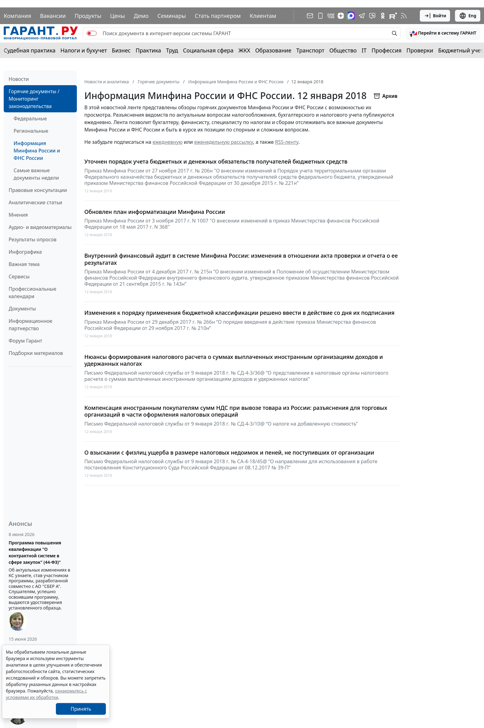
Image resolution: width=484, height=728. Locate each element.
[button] (443, 33)
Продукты (88, 15)
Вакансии (53, 15)
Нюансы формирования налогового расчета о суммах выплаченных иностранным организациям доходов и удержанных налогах (233, 360)
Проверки (420, 50)
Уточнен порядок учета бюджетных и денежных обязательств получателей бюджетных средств (215, 161)
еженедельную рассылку (223, 142)
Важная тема (24, 264)
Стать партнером (218, 15)
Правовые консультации (38, 190)
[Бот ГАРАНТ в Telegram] (372, 15)
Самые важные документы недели (36, 174)
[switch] (92, 33)
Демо (141, 15)
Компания (17, 15)
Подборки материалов (36, 353)
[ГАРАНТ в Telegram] (361, 15)
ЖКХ (244, 50)
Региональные (31, 130)
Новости (19, 79)
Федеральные (30, 118)
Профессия (387, 50)
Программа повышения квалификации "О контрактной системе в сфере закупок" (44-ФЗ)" (35, 552)
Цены (117, 15)
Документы (22, 308)
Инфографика (25, 251)
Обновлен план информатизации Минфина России (154, 211)
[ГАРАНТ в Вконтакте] (331, 15)
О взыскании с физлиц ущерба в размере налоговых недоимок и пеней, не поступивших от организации (229, 452)
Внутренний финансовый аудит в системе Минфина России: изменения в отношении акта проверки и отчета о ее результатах (241, 259)
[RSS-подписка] (403, 15)
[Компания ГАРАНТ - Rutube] (393, 15)
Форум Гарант (25, 340)
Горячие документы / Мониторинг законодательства (34, 99)
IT (364, 50)
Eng (467, 15)
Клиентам (263, 15)
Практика (148, 50)
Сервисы (19, 276)
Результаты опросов (32, 239)
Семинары (171, 15)
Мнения (18, 214)
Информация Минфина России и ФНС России (37, 150)
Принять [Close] (81, 708)
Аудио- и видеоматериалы (40, 227)
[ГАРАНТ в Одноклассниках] (382, 15)
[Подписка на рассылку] (310, 15)
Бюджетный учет (460, 50)
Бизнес (121, 50)
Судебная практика (30, 50)
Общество (343, 50)
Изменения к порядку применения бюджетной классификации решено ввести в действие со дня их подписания (239, 312)
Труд (172, 50)
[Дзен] (341, 16)
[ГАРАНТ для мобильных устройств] (320, 15)
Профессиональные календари (32, 292)
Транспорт (310, 50)
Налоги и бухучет (83, 50)
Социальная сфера (208, 50)
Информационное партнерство (30, 325)
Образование (273, 50)
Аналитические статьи (35, 202)
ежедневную (167, 142)
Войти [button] (435, 15)
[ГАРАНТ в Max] (351, 16)
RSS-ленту (286, 142)
